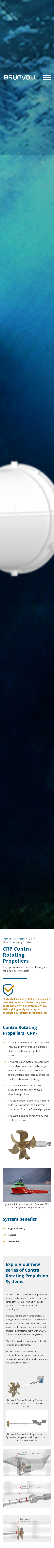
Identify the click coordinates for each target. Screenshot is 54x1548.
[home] (20, 77)
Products (7, 938)
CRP (31, 938)
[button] (47, 77)
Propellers (20, 938)
